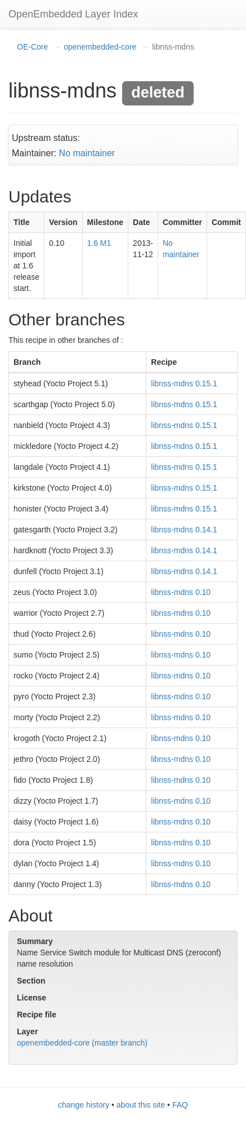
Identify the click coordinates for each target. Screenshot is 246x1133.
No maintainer (87, 153)
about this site (141, 1104)
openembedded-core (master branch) (82, 1042)
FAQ (180, 1104)
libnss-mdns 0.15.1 (184, 383)
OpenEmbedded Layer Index (73, 14)
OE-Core (32, 46)
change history (83, 1104)
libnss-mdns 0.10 (181, 592)
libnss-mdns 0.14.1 (184, 529)
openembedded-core (100, 46)
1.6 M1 (99, 243)
